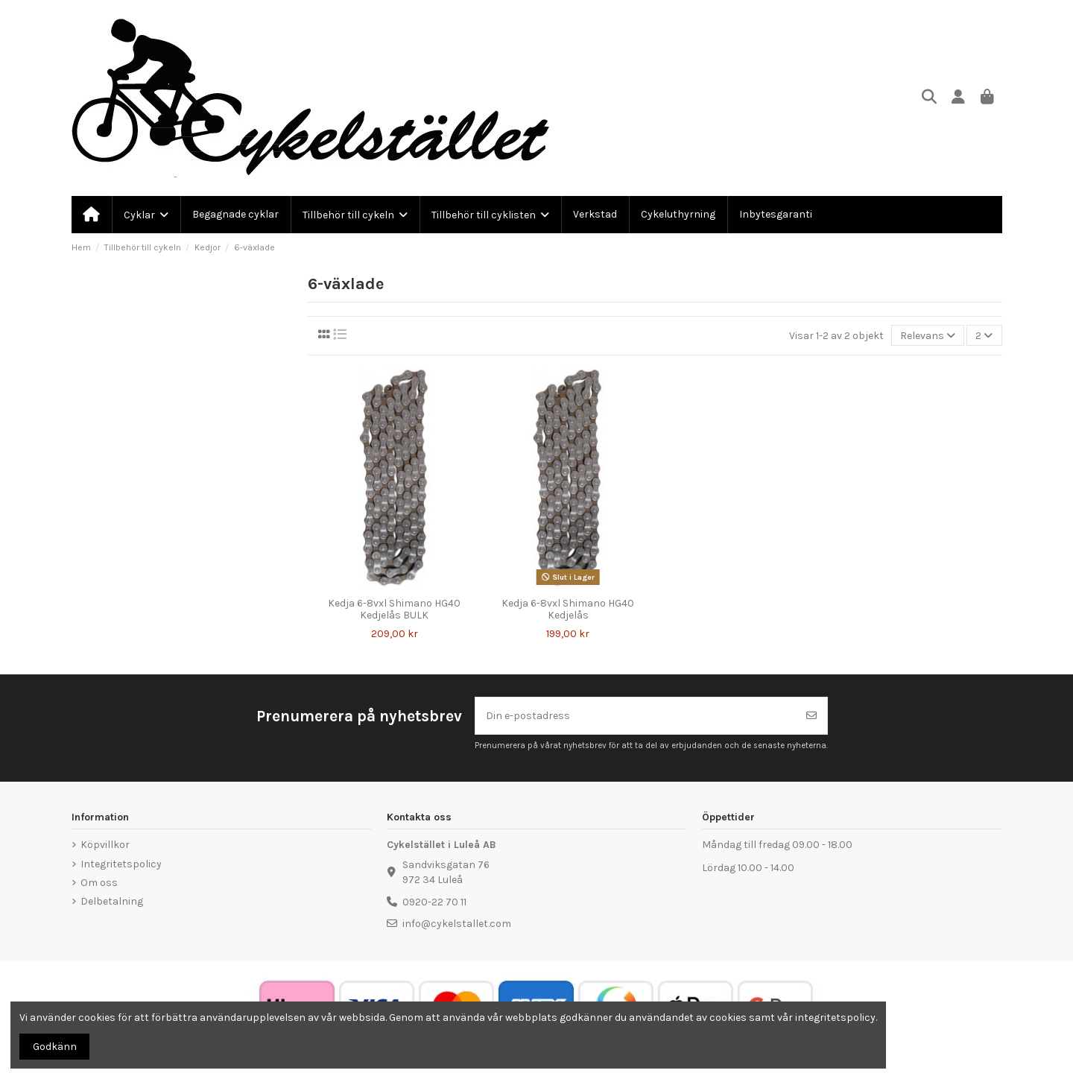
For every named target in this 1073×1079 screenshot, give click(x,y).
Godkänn (55, 1046)
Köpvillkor (105, 844)
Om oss (99, 882)
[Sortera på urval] (927, 336)
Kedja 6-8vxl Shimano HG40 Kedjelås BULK (394, 609)
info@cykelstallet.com (456, 923)
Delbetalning (111, 901)
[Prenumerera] (811, 715)
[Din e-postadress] (636, 715)
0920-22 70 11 (434, 902)
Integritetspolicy (121, 864)
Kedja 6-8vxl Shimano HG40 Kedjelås (567, 609)
